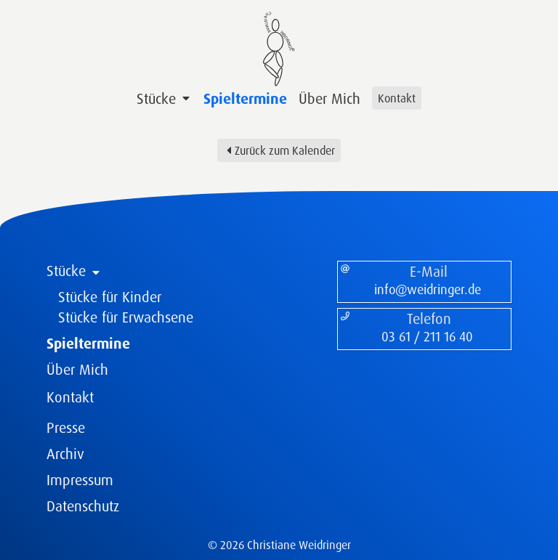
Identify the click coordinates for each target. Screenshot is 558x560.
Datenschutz (82, 506)
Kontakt (397, 98)
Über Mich (329, 98)
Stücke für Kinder (109, 297)
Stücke (164, 98)
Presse (65, 427)
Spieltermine (245, 98)
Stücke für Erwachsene (125, 317)
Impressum (79, 480)
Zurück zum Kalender (279, 150)
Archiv (65, 454)
